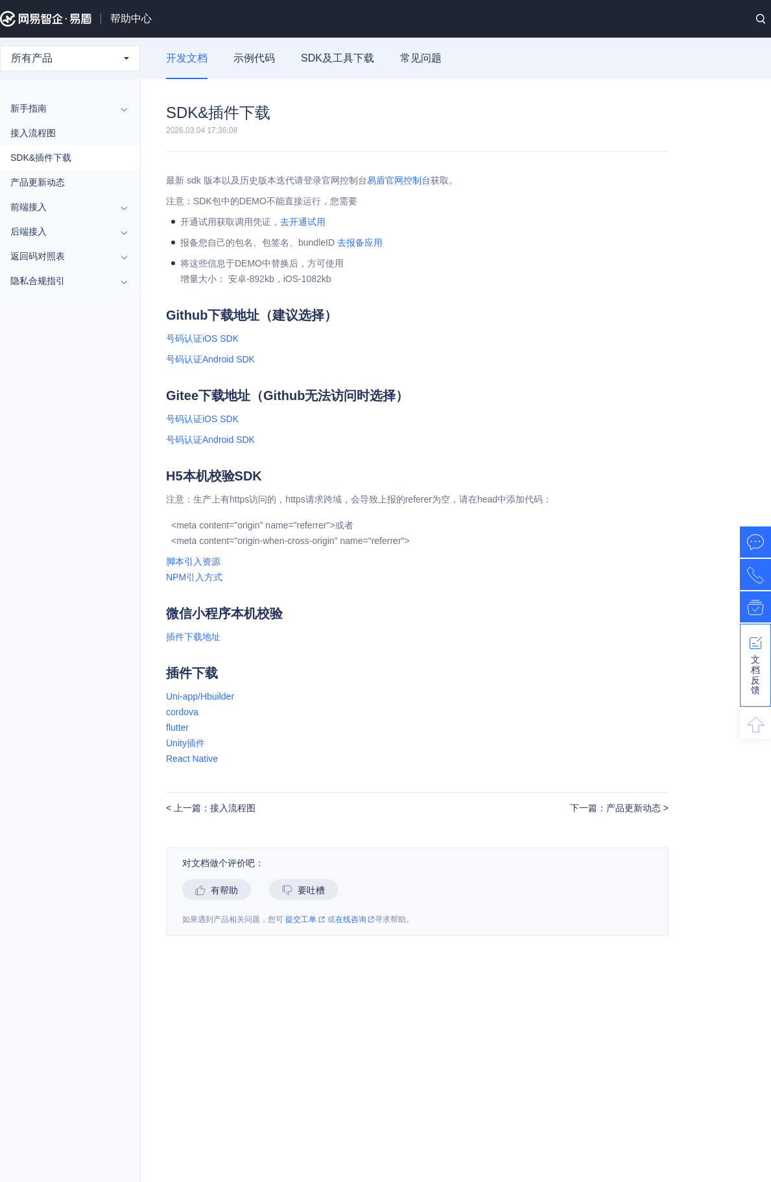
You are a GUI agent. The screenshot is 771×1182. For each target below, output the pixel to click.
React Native (192, 758)
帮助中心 (131, 18)
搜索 (760, 19)
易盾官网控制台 (399, 180)
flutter (177, 727)
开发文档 (187, 58)
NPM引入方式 (194, 577)
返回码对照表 (63, 256)
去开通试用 (303, 222)
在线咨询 (355, 920)
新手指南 (63, 108)
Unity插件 (185, 743)
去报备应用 (360, 242)
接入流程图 (33, 133)
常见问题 (421, 58)
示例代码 (254, 58)
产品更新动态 (37, 182)
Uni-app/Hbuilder (200, 696)
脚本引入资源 (193, 561)
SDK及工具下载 (337, 58)
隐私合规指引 (63, 281)
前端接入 (63, 207)
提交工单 (305, 920)
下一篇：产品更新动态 (616, 808)
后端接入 (63, 231)
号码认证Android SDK (210, 359)
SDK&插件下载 (40, 157)
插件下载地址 (193, 637)
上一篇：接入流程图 (213, 808)
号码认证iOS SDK (202, 338)
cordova (182, 712)
